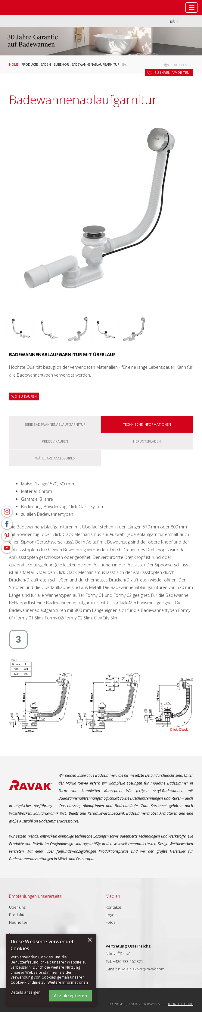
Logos (111, 914)
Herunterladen (147, 441)
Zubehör (61, 64)
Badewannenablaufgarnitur (96, 64)
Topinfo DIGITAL (180, 1003)
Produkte (29, 64)
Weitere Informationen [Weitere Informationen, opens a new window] (68, 982)
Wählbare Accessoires (55, 458)
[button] (27, 992)
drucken (179, 65)
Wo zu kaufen (24, 396)
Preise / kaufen (55, 441)
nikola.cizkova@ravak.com (141, 969)
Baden (46, 64)
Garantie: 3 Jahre (37, 499)
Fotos (110, 922)
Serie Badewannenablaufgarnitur (54, 424)
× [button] (89, 940)
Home (14, 64)
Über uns (17, 907)
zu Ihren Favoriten (172, 72)
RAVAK (23, 7)
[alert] (51, 970)
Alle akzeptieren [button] (70, 995)
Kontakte (113, 907)
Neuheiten (18, 922)
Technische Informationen (147, 424)
